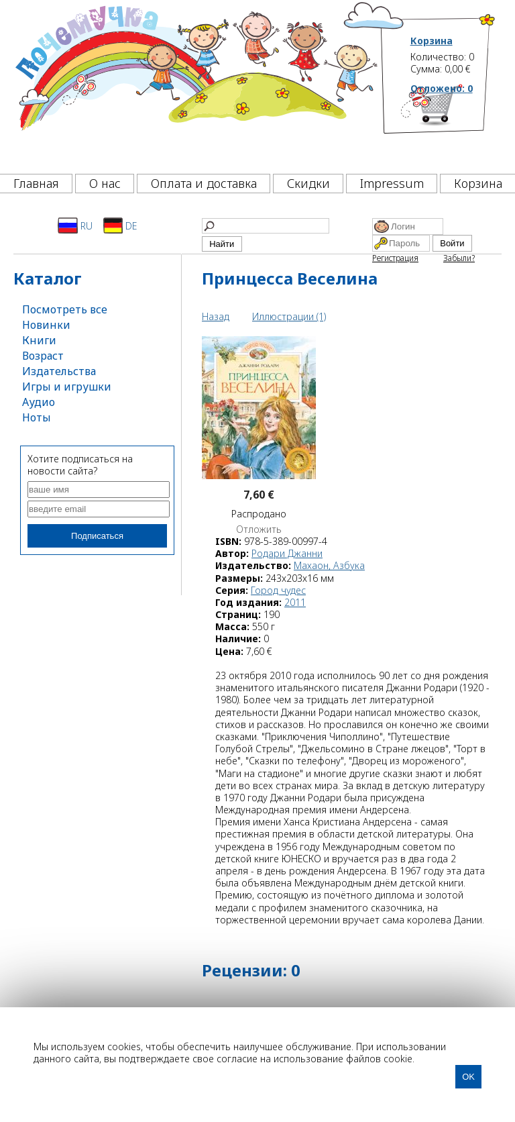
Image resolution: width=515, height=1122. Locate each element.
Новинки (46, 324)
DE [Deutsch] (120, 225)
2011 (295, 602)
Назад (215, 316)
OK (468, 1077)
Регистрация (395, 258)
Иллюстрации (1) (289, 316)
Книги (39, 340)
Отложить (259, 529)
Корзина (431, 41)
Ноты (36, 417)
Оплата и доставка (204, 183)
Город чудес (278, 590)
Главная (36, 183)
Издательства (59, 371)
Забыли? (459, 258)
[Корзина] (453, 124)
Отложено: (441, 88)
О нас (105, 183)
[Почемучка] (195, 83)
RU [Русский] (75, 225)
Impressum (392, 183)
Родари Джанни (287, 553)
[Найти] (265, 226)
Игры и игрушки (66, 386)
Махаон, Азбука (329, 565)
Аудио (38, 402)
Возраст (43, 355)
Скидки (308, 183)
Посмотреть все (64, 309)
